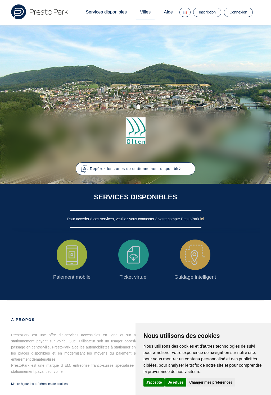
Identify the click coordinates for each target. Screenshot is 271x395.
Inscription (207, 12)
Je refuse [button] (175, 382)
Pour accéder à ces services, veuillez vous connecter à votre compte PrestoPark (133, 219)
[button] (136, 168)
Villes (145, 12)
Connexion (238, 12)
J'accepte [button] (154, 382)
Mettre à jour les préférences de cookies (39, 384)
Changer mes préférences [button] (210, 382)
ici (202, 219)
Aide (168, 12)
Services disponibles (106, 12)
